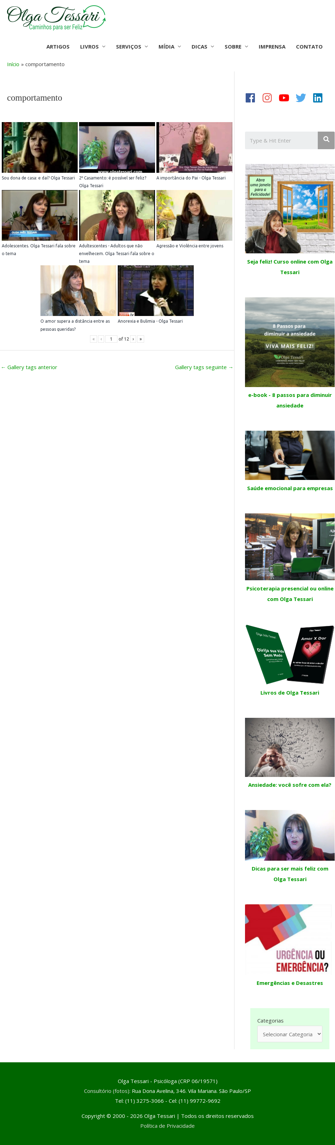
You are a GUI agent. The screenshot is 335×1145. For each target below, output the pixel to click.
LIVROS (89, 46)
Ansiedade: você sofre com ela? (289, 784)
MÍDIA (166, 46)
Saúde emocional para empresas (290, 488)
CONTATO (309, 46)
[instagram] (269, 98)
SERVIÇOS (128, 46)
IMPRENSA (272, 46)
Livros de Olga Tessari (289, 692)
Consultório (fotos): (107, 1090)
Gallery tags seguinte (204, 367)
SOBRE (233, 46)
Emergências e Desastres (290, 982)
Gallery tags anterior (29, 367)
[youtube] (286, 98)
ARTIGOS (58, 46)
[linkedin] (320, 98)
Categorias (270, 1020)
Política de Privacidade (167, 1125)
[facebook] (252, 98)
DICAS (199, 46)
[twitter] (303, 98)
